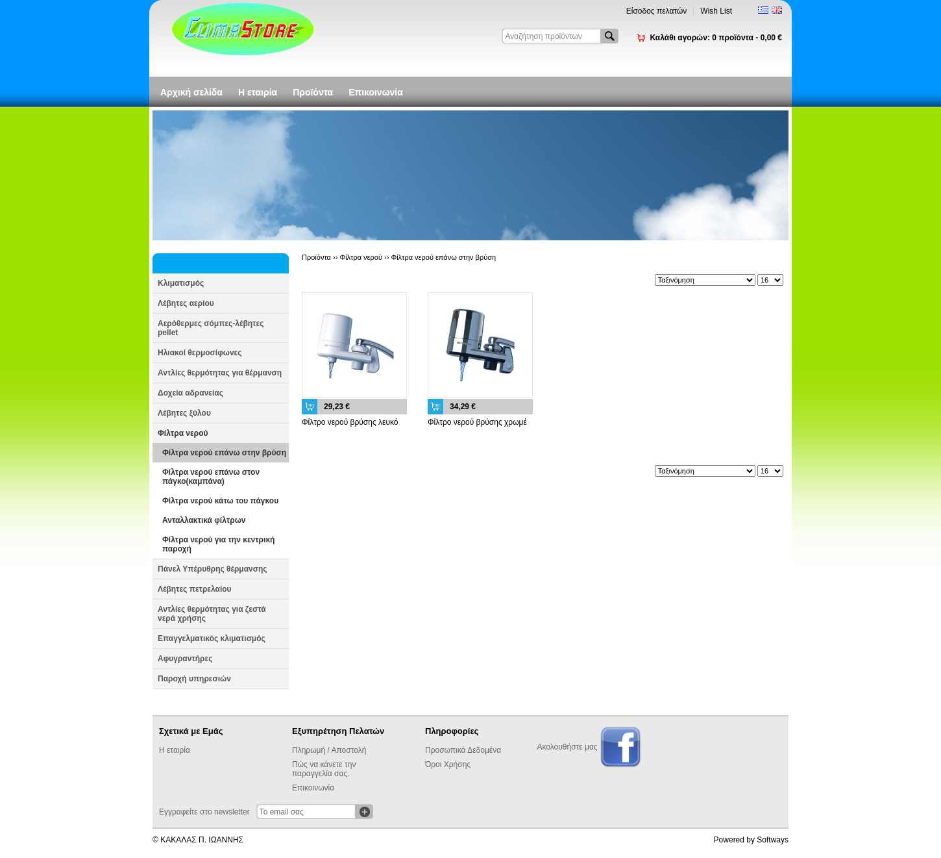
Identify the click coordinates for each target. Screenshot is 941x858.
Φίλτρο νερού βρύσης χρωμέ (477, 422)
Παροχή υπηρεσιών (194, 678)
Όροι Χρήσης (447, 764)
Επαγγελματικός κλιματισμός (211, 638)
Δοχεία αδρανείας (190, 392)
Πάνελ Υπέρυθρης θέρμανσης (212, 569)
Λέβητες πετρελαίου (195, 589)
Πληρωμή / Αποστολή (329, 750)
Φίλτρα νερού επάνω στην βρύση (224, 452)
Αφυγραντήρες (185, 658)
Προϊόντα (313, 92)
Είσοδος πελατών (656, 11)
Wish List (716, 11)
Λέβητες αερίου (186, 303)
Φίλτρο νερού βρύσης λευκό (350, 422)
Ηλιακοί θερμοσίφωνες (200, 352)
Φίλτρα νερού (183, 433)
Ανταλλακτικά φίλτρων (203, 520)
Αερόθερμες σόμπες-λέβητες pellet (210, 328)
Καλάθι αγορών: (716, 37)
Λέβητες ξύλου (184, 413)
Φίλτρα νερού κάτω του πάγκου (220, 500)
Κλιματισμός (181, 283)
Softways (772, 839)
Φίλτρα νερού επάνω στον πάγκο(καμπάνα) (211, 477)
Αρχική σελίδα (191, 92)
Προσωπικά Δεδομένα (463, 750)
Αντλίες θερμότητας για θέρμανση (220, 372)
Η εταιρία (257, 92)
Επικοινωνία (375, 92)
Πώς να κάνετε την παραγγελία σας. (324, 769)
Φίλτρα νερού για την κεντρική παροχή (218, 544)
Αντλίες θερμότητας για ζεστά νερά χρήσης (212, 614)
